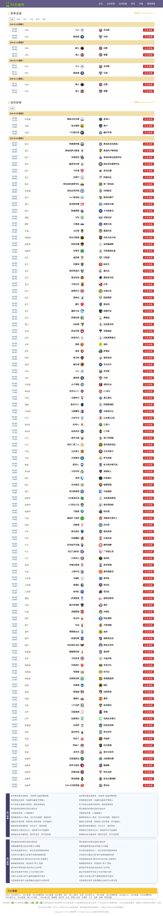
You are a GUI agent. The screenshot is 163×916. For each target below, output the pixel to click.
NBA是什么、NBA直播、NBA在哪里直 (27, 895)
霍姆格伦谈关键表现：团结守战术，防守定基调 (31, 834)
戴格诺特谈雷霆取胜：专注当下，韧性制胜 (29, 826)
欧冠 (38, 19)
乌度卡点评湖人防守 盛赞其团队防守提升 (28, 876)
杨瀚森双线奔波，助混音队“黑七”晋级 (27, 863)
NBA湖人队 (45, 897)
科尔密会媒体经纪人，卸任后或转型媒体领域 (30, 850)
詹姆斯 (54, 897)
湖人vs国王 (73, 895)
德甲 (45, 19)
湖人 (66, 895)
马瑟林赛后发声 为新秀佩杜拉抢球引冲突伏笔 (30, 880)
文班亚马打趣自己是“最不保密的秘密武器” (29, 855)
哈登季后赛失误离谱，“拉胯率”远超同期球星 (30, 796)
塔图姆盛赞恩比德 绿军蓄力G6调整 (25, 846)
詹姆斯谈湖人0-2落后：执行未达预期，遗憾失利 (31, 817)
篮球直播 (123, 4)
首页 (101, 4)
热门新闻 (8, 861)
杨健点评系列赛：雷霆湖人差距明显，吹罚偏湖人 (32, 822)
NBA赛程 (58, 895)
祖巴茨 (61, 897)
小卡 (90, 897)
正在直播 (148, 30)
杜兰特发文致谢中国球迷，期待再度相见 (28, 804)
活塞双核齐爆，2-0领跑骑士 (22, 813)
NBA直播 (49, 895)
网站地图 (105, 912)
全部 (12, 19)
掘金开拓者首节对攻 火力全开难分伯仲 (27, 872)
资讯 (133, 4)
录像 (141, 4)
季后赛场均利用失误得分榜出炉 (24, 809)
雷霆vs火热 (75, 897)
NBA (25, 19)
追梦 (96, 897)
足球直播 (111, 4)
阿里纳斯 (108, 897)
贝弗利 (84, 897)
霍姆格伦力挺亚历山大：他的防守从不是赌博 (30, 830)
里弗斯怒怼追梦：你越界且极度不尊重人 (28, 800)
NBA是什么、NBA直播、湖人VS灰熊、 (22, 897)
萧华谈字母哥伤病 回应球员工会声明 (26, 868)
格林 (101, 897)
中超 (32, 19)
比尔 (67, 897)
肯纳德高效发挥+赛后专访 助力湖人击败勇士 (29, 859)
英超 (18, 19)
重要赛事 (151, 4)
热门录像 (8, 815)
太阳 (81, 895)
